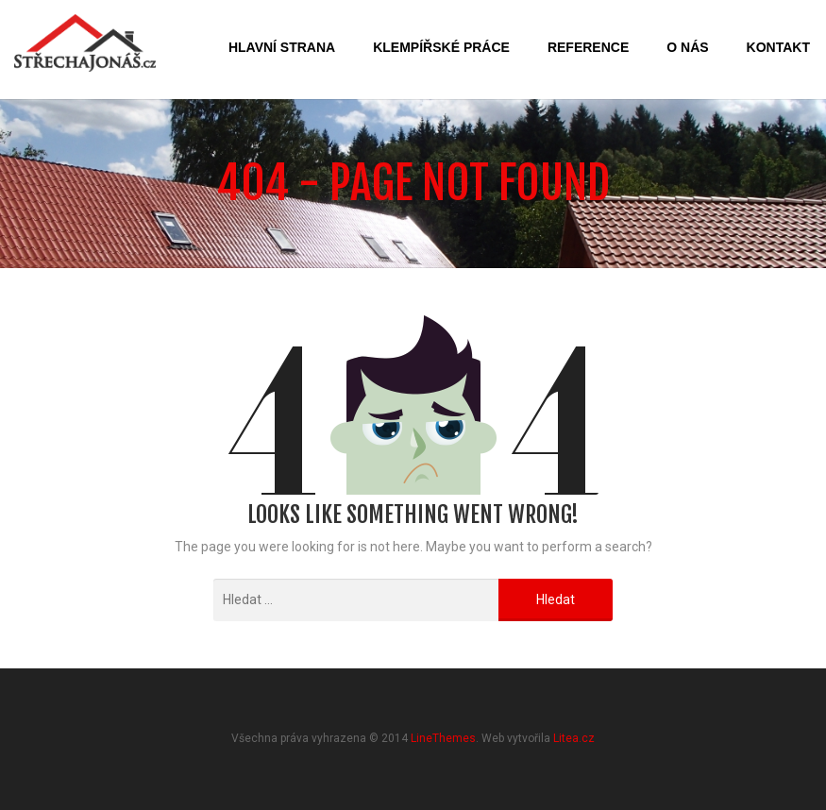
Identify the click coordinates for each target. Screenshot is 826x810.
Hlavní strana (281, 47)
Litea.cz (574, 738)
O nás (687, 47)
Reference (588, 47)
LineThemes (443, 738)
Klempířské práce (441, 47)
